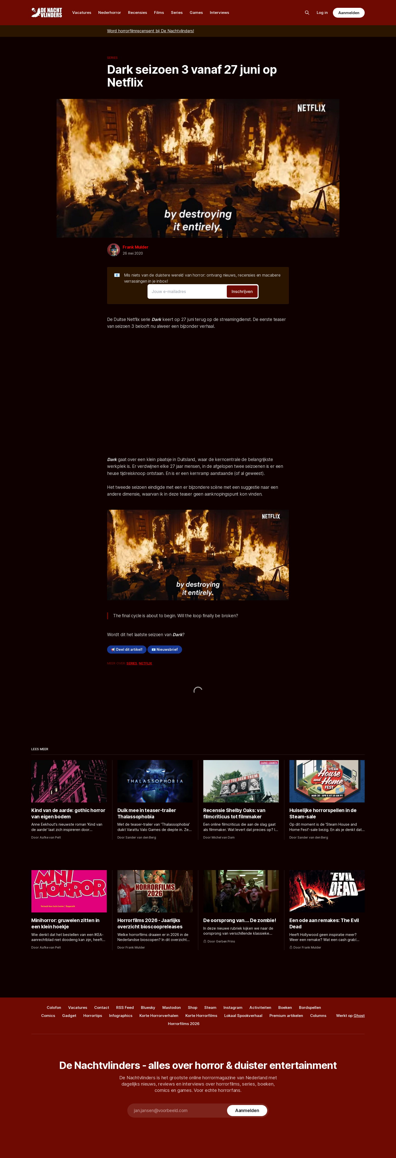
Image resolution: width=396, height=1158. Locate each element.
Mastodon (171, 1007)
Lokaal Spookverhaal (243, 1015)
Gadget (69, 1015)
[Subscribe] (247, 1110)
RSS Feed (125, 1007)
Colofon (54, 1007)
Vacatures (81, 12)
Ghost (359, 1015)
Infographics (120, 1015)
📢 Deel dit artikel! (126, 650)
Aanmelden (348, 12)
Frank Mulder (135, 247)
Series (177, 12)
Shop (192, 1007)
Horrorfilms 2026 (184, 1023)
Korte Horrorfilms (201, 1015)
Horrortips (92, 1015)
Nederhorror (109, 12)
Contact (101, 1007)
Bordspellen (310, 1007)
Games (196, 12)
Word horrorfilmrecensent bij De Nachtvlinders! (150, 30)
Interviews (219, 12)
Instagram (233, 1007)
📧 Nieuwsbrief (165, 650)
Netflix (145, 663)
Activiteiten (260, 1007)
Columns (318, 1015)
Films (159, 12)
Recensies (137, 12)
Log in (322, 12)
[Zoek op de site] (307, 13)
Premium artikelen (286, 1015)
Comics (48, 1015)
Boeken (285, 1007)
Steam (210, 1007)
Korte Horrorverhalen (158, 1015)
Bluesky (148, 1007)
